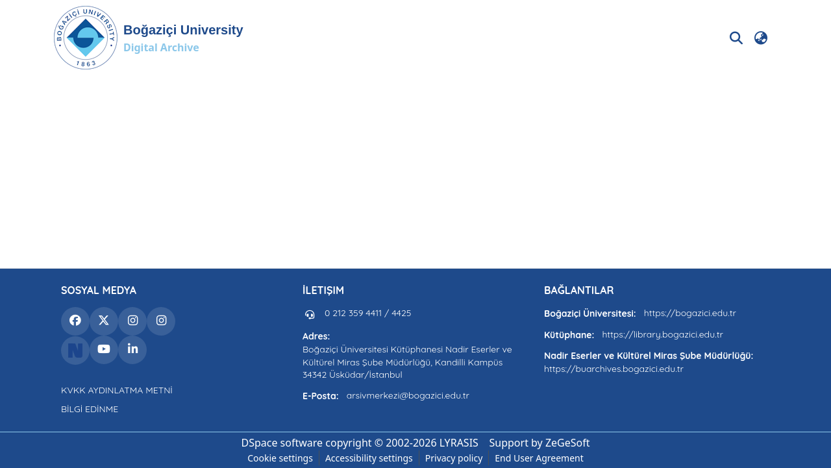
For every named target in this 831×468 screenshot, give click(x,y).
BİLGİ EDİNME (89, 409)
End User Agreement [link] (539, 458)
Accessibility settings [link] (369, 458)
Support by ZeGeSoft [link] (540, 443)
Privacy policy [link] (454, 458)
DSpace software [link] (282, 443)
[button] (148, 37)
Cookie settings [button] (280, 458)
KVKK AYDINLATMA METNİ (117, 390)
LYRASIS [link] (459, 443)
